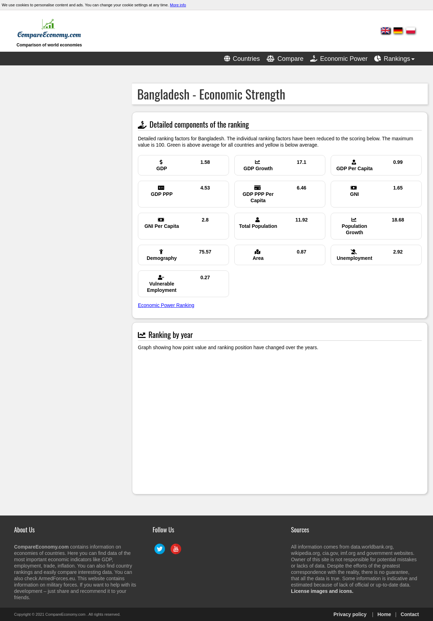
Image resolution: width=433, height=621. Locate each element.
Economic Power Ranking (166, 305)
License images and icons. (322, 591)
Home (384, 614)
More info (178, 5)
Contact (410, 614)
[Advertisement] (58, 188)
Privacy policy (350, 614)
